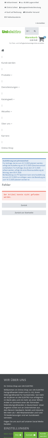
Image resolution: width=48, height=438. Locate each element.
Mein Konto (9, 434)
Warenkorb (31, 37)
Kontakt (30, 435)
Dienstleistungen (10, 87)
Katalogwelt (7, 99)
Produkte (6, 75)
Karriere (5, 135)
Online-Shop (7, 148)
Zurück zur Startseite (24, 212)
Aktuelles (6, 111)
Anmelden (40, 23)
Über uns (6, 123)
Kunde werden (8, 62)
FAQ (18, 435)
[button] (35, 31)
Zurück (24, 205)
